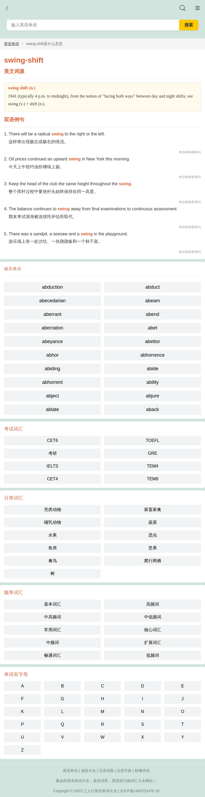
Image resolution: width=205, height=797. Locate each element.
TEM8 (152, 479)
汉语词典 (106, 770)
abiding (52, 368)
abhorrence (152, 355)
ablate (52, 409)
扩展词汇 (152, 642)
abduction (52, 287)
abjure (152, 395)
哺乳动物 (52, 522)
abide (152, 368)
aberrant (52, 314)
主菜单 (197, 8)
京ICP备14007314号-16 (139, 791)
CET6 (52, 440)
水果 (52, 535)
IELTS (52, 466)
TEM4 (152, 466)
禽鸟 (52, 560)
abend (152, 314)
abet (152, 328)
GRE (152, 453)
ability (152, 382)
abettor (152, 341)
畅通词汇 (52, 655)
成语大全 (88, 770)
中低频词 (152, 617)
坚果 (152, 548)
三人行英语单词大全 (100, 791)
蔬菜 (152, 522)
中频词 (52, 642)
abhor (52, 355)
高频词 (152, 604)
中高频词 (52, 617)
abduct (152, 287)
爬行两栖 (152, 560)
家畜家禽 (152, 509)
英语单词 (11, 44)
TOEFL (152, 440)
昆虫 (152, 535)
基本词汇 (52, 604)
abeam (152, 300)
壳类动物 (52, 509)
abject (52, 395)
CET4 (52, 479)
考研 (52, 453)
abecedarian (52, 300)
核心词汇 (152, 629)
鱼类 (52, 548)
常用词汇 (52, 629)
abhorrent (52, 382)
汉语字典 (124, 770)
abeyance (52, 341)
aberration (52, 328)
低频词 (152, 655)
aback (152, 409)
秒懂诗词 (142, 770)
